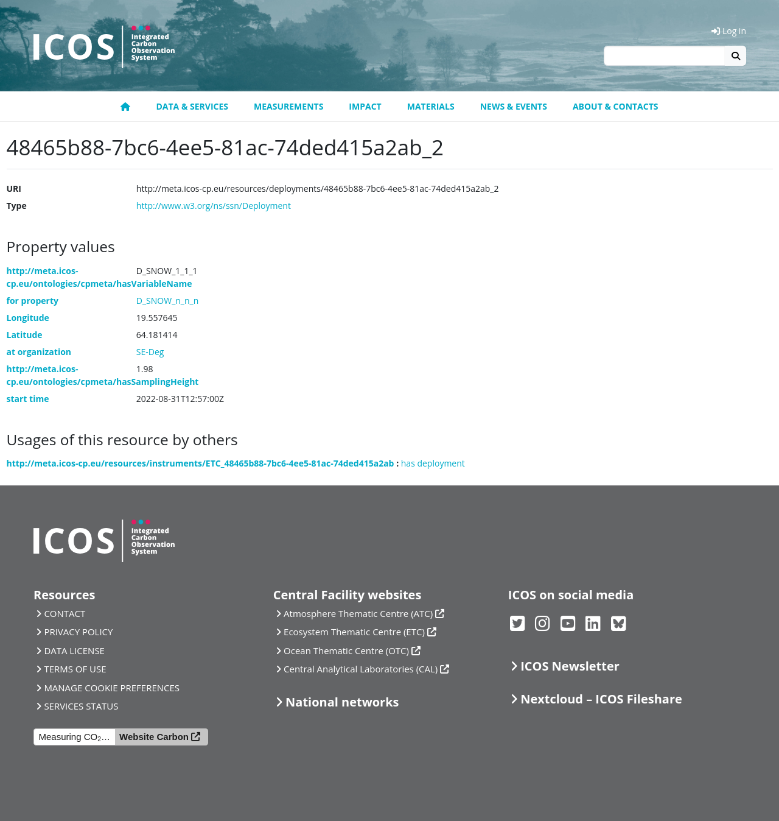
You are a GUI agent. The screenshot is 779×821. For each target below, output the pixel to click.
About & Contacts (615, 106)
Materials (431, 106)
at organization (39, 352)
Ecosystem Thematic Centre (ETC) (354, 631)
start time (28, 398)
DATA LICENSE (74, 650)
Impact (365, 106)
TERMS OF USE (75, 669)
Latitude (25, 334)
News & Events (513, 106)
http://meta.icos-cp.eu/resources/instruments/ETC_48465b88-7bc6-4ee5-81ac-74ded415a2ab (200, 463)
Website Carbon (154, 736)
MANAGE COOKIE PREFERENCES (112, 688)
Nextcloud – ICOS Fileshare (601, 699)
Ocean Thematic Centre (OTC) (346, 650)
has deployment (433, 463)
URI (14, 188)
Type (17, 205)
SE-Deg (150, 352)
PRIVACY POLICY (78, 631)
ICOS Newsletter (570, 666)
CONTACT (64, 613)
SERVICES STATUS (81, 706)
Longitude (28, 317)
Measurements (288, 106)
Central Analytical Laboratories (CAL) (361, 669)
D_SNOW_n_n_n (167, 300)
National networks (342, 702)
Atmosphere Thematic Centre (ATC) (358, 613)
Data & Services (192, 106)
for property (33, 300)
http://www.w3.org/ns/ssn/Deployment (213, 205)
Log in (728, 31)
